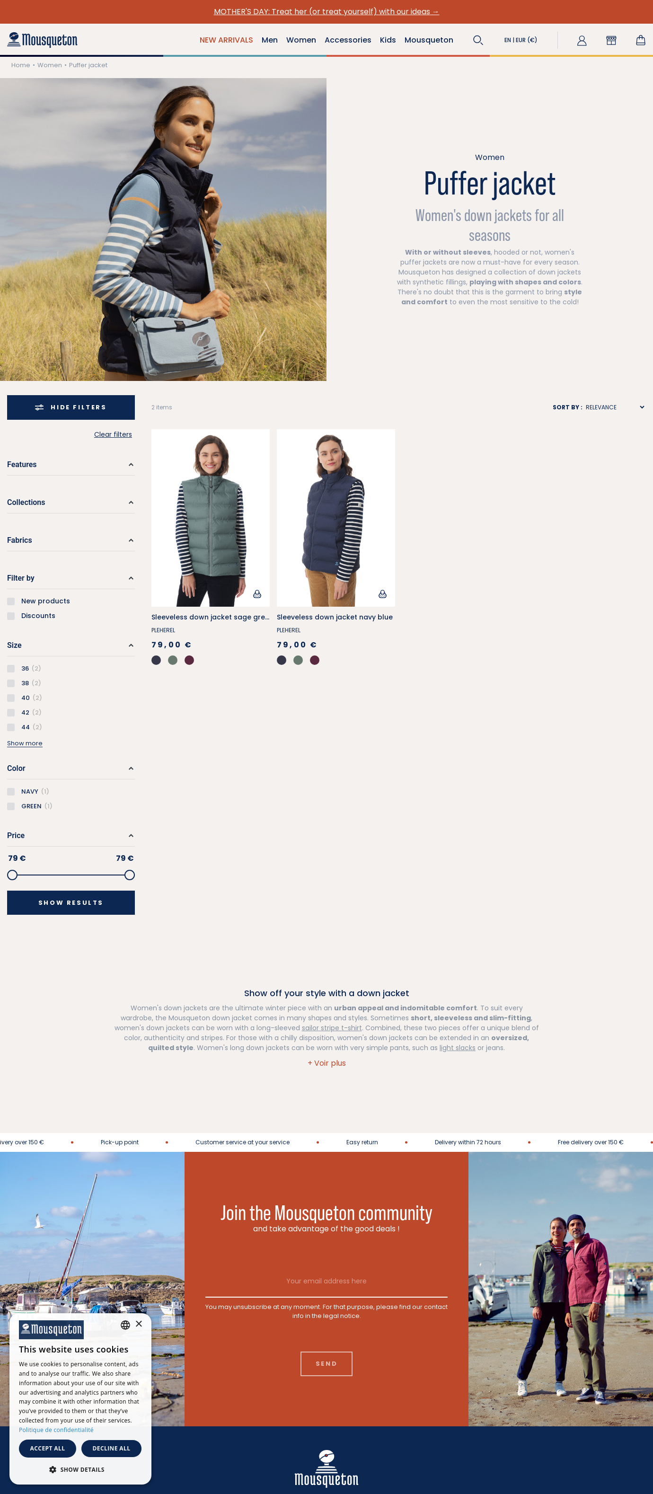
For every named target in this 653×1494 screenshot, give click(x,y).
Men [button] (270, 40)
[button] (478, 40)
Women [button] (301, 40)
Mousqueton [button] (429, 40)
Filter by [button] (21, 578)
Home (20, 65)
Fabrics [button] (19, 540)
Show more (25, 743)
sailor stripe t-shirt (332, 1028)
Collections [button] (26, 502)
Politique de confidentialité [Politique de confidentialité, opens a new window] (56, 1430)
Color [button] (16, 768)
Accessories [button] (348, 40)
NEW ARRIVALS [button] (226, 40)
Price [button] (16, 835)
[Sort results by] (615, 407)
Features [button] (22, 464)
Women (49, 65)
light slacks (458, 1047)
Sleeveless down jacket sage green (212, 617)
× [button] (138, 1324)
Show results (71, 902)
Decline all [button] (112, 1448)
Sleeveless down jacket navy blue (335, 617)
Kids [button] (388, 40)
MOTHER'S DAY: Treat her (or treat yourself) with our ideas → (327, 11)
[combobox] (125, 1325)
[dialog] (80, 1399)
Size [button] (14, 645)
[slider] (12, 875)
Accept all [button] (47, 1448)
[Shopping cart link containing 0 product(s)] (640, 40)
